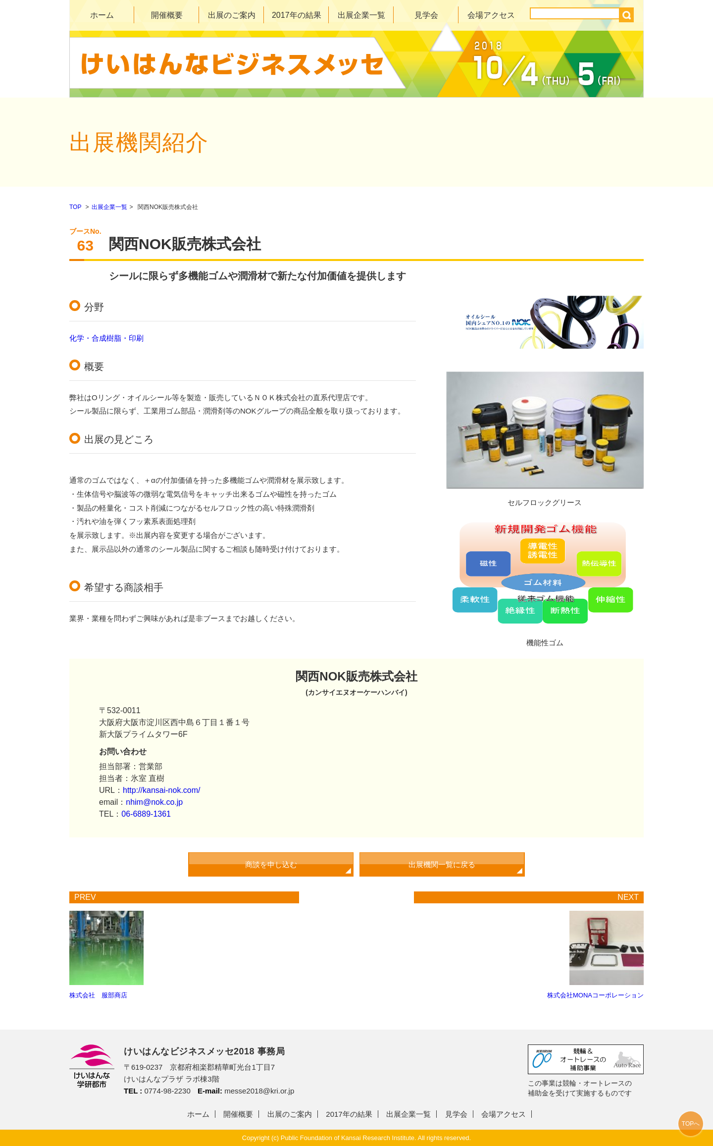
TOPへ (691, 1123)
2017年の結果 (296, 15)
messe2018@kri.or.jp (259, 1091)
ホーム (102, 15)
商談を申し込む (271, 864)
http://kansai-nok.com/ (162, 790)
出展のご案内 (231, 15)
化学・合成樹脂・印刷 (106, 338)
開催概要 (167, 15)
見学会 (426, 15)
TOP (75, 207)
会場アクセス (491, 15)
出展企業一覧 (361, 15)
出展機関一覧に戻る (441, 864)
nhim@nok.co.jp (154, 802)
